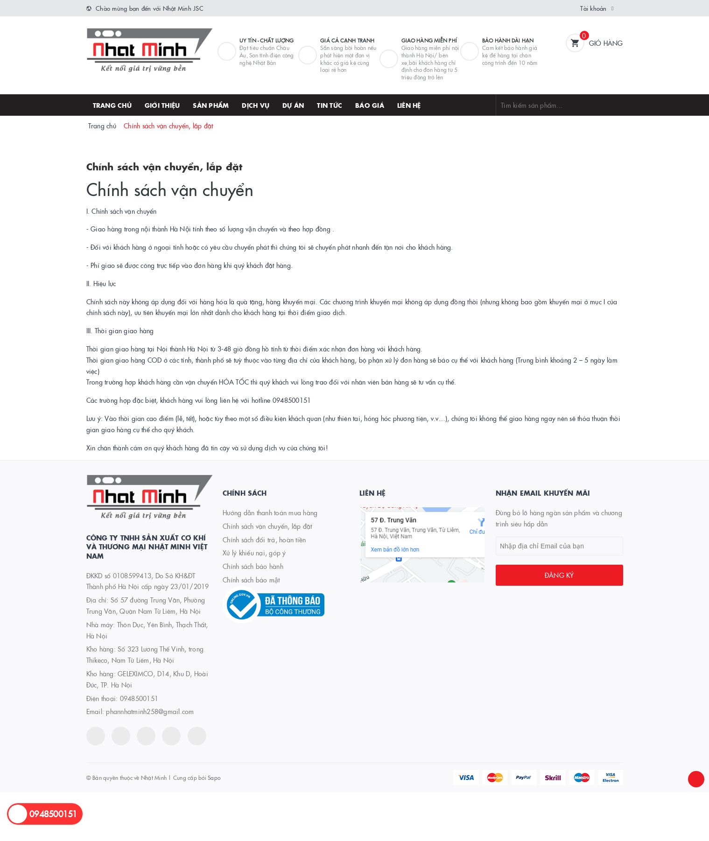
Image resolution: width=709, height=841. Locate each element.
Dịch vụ (255, 105)
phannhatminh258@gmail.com (150, 711)
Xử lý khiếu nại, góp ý (254, 552)
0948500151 (139, 698)
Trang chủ (112, 105)
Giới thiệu (162, 105)
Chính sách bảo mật (251, 579)
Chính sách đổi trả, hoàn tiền (264, 539)
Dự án (293, 105)
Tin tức (329, 105)
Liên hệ (409, 105)
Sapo (214, 777)
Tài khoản (593, 8)
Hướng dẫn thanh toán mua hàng (270, 512)
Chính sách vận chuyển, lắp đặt (164, 166)
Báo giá (369, 105)
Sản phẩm (211, 105)
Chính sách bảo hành (253, 566)
